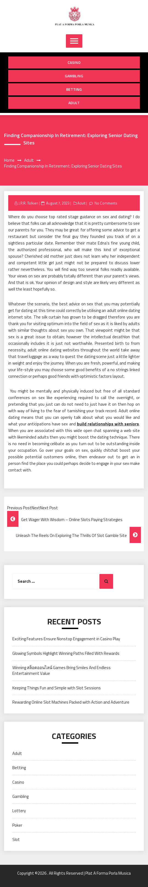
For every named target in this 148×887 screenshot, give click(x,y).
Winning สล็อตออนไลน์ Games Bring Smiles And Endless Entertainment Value (61, 670)
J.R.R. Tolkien (28, 203)
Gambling (74, 76)
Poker (17, 825)
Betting (74, 89)
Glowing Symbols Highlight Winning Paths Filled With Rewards (65, 653)
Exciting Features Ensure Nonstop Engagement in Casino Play (66, 639)
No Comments (105, 203)
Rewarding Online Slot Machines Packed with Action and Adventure (70, 702)
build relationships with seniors (108, 424)
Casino (74, 62)
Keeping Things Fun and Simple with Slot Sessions (56, 688)
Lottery (19, 811)
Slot (16, 839)
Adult (74, 103)
